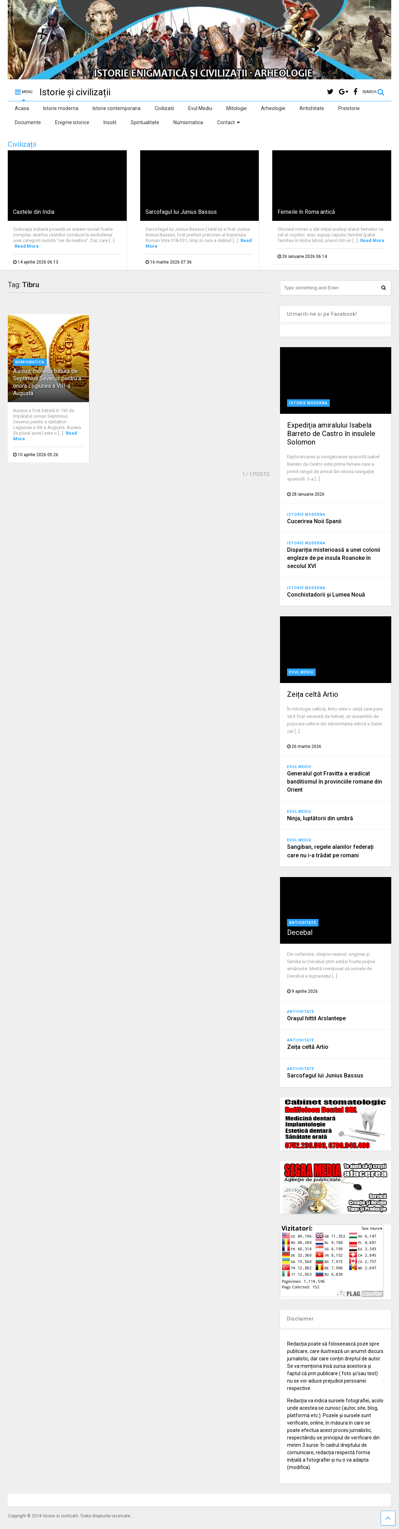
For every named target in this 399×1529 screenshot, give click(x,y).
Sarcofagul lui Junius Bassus (181, 211)
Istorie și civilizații (75, 92)
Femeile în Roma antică (306, 211)
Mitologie (236, 108)
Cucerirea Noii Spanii (314, 521)
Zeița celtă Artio (312, 694)
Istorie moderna (60, 108)
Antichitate (311, 108)
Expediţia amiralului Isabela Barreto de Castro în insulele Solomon (331, 433)
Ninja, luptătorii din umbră (320, 818)
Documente (28, 122)
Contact (228, 122)
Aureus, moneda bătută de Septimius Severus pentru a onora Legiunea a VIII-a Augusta (47, 382)
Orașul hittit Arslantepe (316, 1018)
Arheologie (273, 108)
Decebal (299, 932)
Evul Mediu (200, 108)
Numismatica (188, 122)
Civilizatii (164, 108)
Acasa (22, 108)
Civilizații (22, 144)
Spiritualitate (145, 122)
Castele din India (33, 211)
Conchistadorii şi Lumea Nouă (326, 594)
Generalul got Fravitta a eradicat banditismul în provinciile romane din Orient (334, 781)
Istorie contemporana (117, 108)
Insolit (110, 122)
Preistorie (349, 108)
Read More (26, 246)
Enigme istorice (72, 122)
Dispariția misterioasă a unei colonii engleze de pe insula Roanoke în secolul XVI (333, 557)
